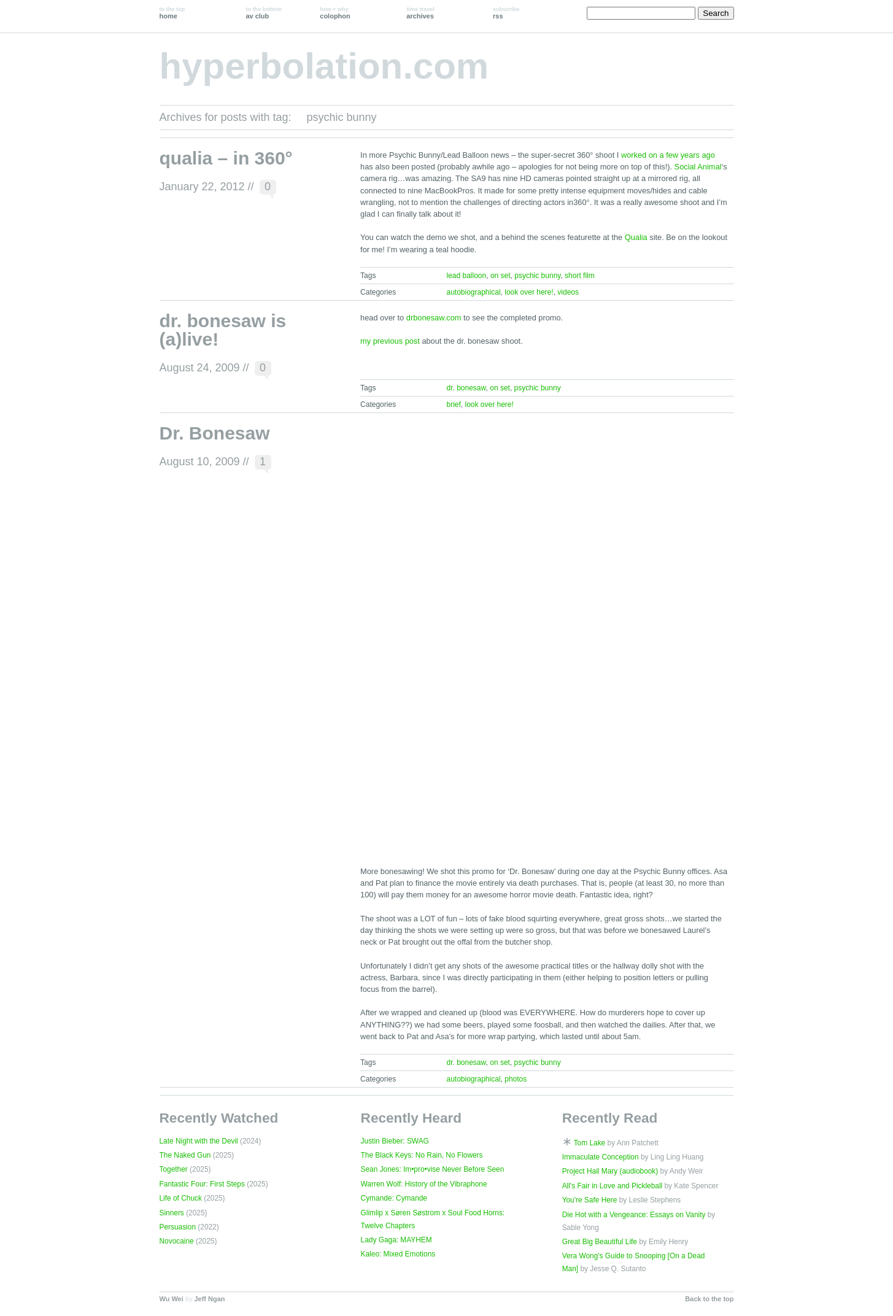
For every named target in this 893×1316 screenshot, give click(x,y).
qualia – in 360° (226, 158)
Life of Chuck (181, 1198)
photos (515, 1079)
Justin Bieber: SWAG (395, 1141)
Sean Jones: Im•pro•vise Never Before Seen (432, 1169)
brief (453, 404)
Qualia (636, 237)
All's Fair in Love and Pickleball (612, 1186)
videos (568, 292)
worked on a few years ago (668, 155)
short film (580, 275)
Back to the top (709, 1298)
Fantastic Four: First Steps (202, 1184)
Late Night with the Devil (199, 1141)
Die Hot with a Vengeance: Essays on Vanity (634, 1214)
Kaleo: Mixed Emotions (398, 1254)
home (172, 13)
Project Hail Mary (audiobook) (610, 1171)
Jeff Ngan (209, 1298)
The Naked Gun (185, 1155)
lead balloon (466, 275)
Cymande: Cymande (394, 1198)
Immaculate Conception (600, 1157)
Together (174, 1169)
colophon (335, 13)
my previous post (390, 341)
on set (500, 275)
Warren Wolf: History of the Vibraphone (424, 1184)
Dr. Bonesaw (215, 433)
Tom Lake (590, 1143)
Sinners (172, 1213)
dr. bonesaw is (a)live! (223, 330)
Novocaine (177, 1241)
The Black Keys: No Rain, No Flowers (422, 1155)
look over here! (528, 292)
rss (506, 13)
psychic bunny (537, 275)
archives (420, 13)
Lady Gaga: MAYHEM (396, 1240)
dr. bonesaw (465, 388)
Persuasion (178, 1227)
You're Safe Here (589, 1200)
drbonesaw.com (434, 317)
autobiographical (473, 292)
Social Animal (698, 166)
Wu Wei (172, 1298)
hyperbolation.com (324, 66)
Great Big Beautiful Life (599, 1241)
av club (263, 13)
